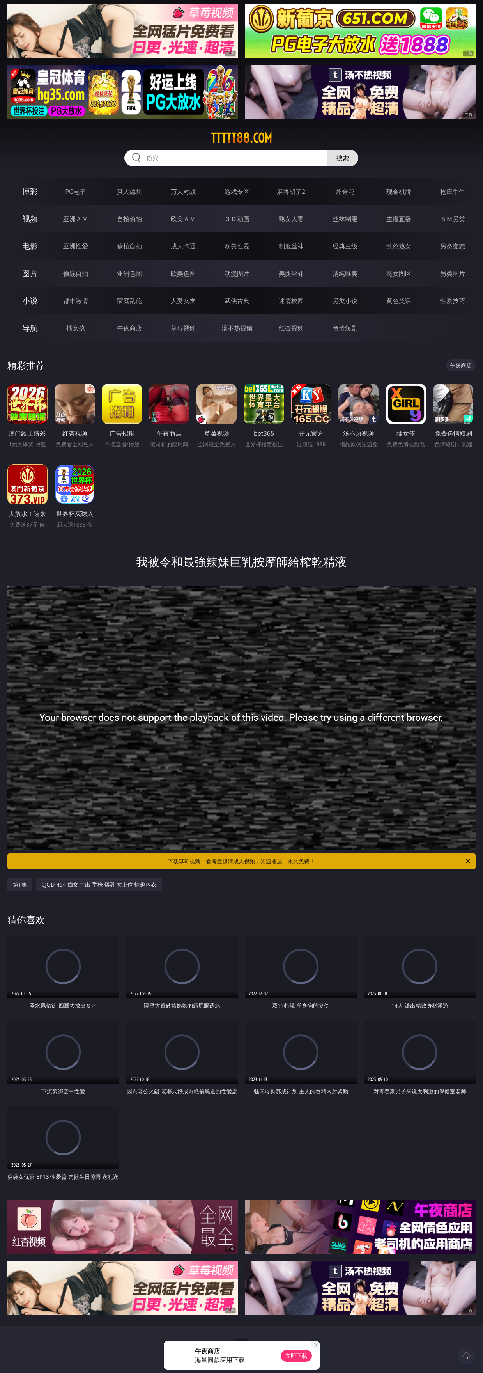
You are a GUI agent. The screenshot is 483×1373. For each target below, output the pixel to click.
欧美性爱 (237, 246)
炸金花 (345, 191)
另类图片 (452, 273)
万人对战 (183, 191)
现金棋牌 (398, 191)
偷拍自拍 (129, 246)
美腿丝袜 (291, 273)
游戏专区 (237, 191)
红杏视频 (291, 328)
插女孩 (75, 328)
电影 (30, 246)
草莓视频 (183, 328)
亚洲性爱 (75, 246)
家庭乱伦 (129, 300)
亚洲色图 (129, 273)
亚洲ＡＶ (75, 219)
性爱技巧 (452, 300)
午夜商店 (129, 328)
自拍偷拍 (129, 219)
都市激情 (75, 300)
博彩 (30, 191)
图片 (30, 273)
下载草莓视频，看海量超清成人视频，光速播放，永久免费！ (320, 861)
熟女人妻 (291, 219)
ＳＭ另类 (452, 219)
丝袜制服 (345, 219)
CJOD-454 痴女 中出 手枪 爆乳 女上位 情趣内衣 (99, 884)
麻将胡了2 (291, 191)
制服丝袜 (291, 246)
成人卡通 (183, 246)
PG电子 (75, 191)
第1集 (20, 884)
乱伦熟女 (398, 246)
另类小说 (345, 300)
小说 (30, 300)
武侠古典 (237, 300)
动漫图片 (237, 273)
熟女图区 (398, 273)
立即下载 (296, 1355)
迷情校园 (291, 300)
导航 (30, 328)
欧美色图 (183, 273)
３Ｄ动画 (237, 219)
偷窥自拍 (75, 273)
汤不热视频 (237, 328)
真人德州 (129, 191)
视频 (30, 218)
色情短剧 (345, 328)
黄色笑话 (398, 300)
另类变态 (452, 246)
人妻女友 (183, 300)
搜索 (342, 158)
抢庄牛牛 (452, 191)
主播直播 (398, 219)
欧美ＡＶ (183, 219)
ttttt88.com (241, 138)
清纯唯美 (345, 273)
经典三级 (345, 246)
